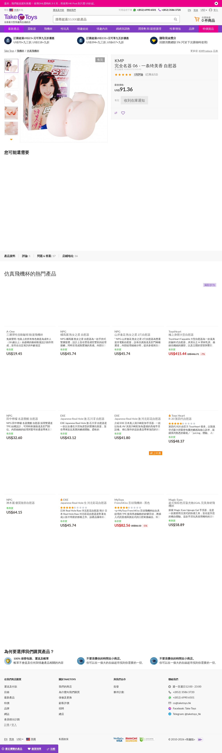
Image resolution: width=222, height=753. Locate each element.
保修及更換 (65, 697)
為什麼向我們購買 (69, 692)
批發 (116, 686)
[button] (11, 139)
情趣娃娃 (82, 28)
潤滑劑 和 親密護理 (149, 28)
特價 (6, 703)
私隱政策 (64, 739)
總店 (61, 713)
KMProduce (205, 50)
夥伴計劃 (119, 692)
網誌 (6, 713)
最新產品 (13, 28)
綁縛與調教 (123, 28)
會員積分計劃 (12, 719)
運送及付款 (10, 686)
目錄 (6, 692)
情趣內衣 (102, 28)
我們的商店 (65, 686)
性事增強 (175, 28)
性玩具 (65, 28)
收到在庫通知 (134, 100)
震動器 (32, 28)
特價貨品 (208, 28)
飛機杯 (48, 28)
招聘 (61, 708)
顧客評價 (64, 703)
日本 (215, 50)
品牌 (191, 28)
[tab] (10, 256)
